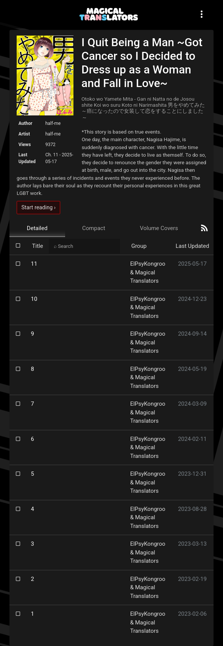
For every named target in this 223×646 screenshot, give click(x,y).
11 (34, 263)
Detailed (37, 228)
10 (34, 299)
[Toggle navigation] (201, 14)
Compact (93, 228)
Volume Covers (159, 228)
